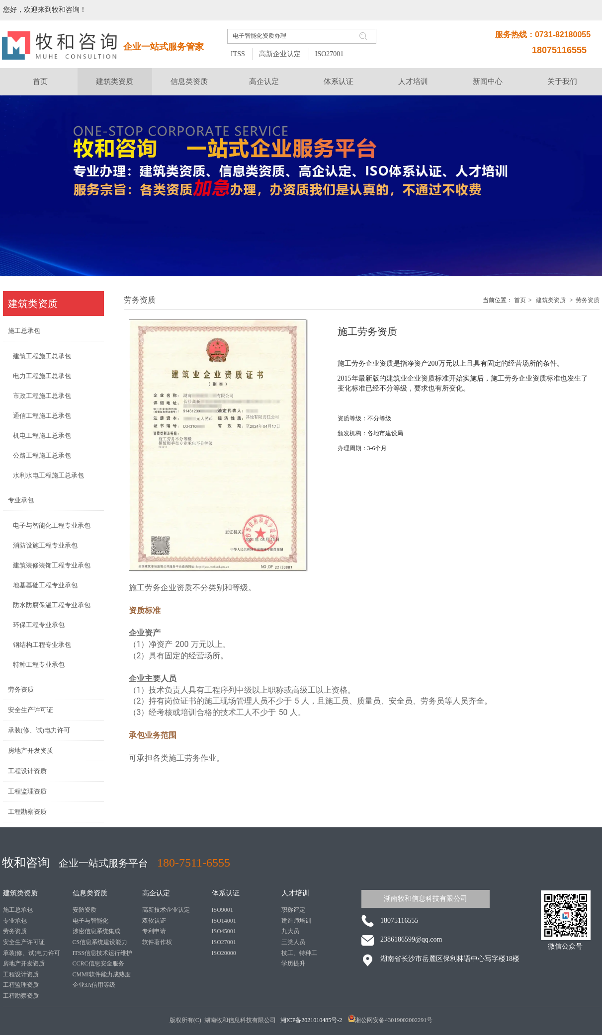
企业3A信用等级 (94, 984)
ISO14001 (224, 920)
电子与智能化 (90, 920)
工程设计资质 (21, 974)
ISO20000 (224, 953)
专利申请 (154, 931)
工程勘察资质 (21, 995)
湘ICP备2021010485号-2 (312, 1020)
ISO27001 (329, 54)
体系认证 (226, 893)
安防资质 (84, 909)
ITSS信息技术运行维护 (103, 953)
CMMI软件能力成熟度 (102, 974)
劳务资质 (588, 300)
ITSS (238, 54)
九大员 (290, 931)
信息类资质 (90, 893)
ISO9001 (222, 909)
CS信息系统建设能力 (100, 942)
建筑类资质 (551, 300)
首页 (520, 300)
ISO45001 (224, 931)
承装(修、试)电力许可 (32, 953)
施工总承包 (18, 909)
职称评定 (293, 909)
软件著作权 (157, 942)
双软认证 (154, 920)
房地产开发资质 (24, 963)
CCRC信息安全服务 (98, 963)
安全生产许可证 (24, 942)
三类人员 (293, 942)
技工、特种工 (299, 953)
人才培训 (295, 893)
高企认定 (156, 893)
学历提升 (293, 963)
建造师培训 (296, 920)
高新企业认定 (280, 54)
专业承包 (15, 920)
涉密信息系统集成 (96, 931)
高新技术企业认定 (166, 909)
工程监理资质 (21, 984)
